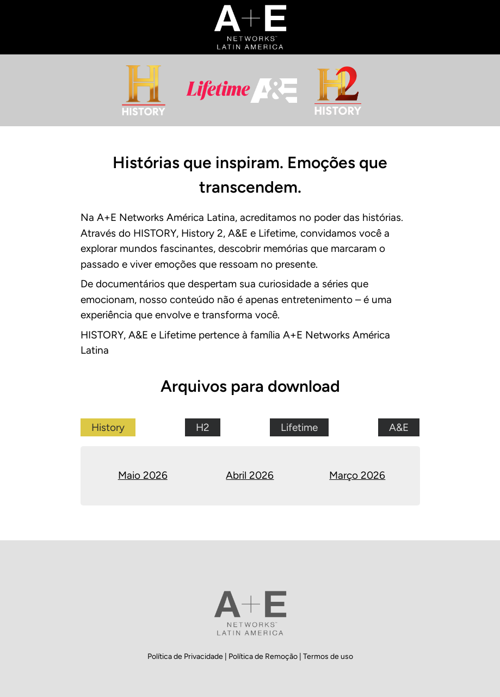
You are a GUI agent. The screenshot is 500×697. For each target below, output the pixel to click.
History (108, 427)
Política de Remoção (264, 656)
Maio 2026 (143, 475)
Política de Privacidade (186, 656)
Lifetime (299, 427)
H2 (202, 427)
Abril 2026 (250, 475)
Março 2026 (357, 475)
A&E (399, 427)
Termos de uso (328, 656)
